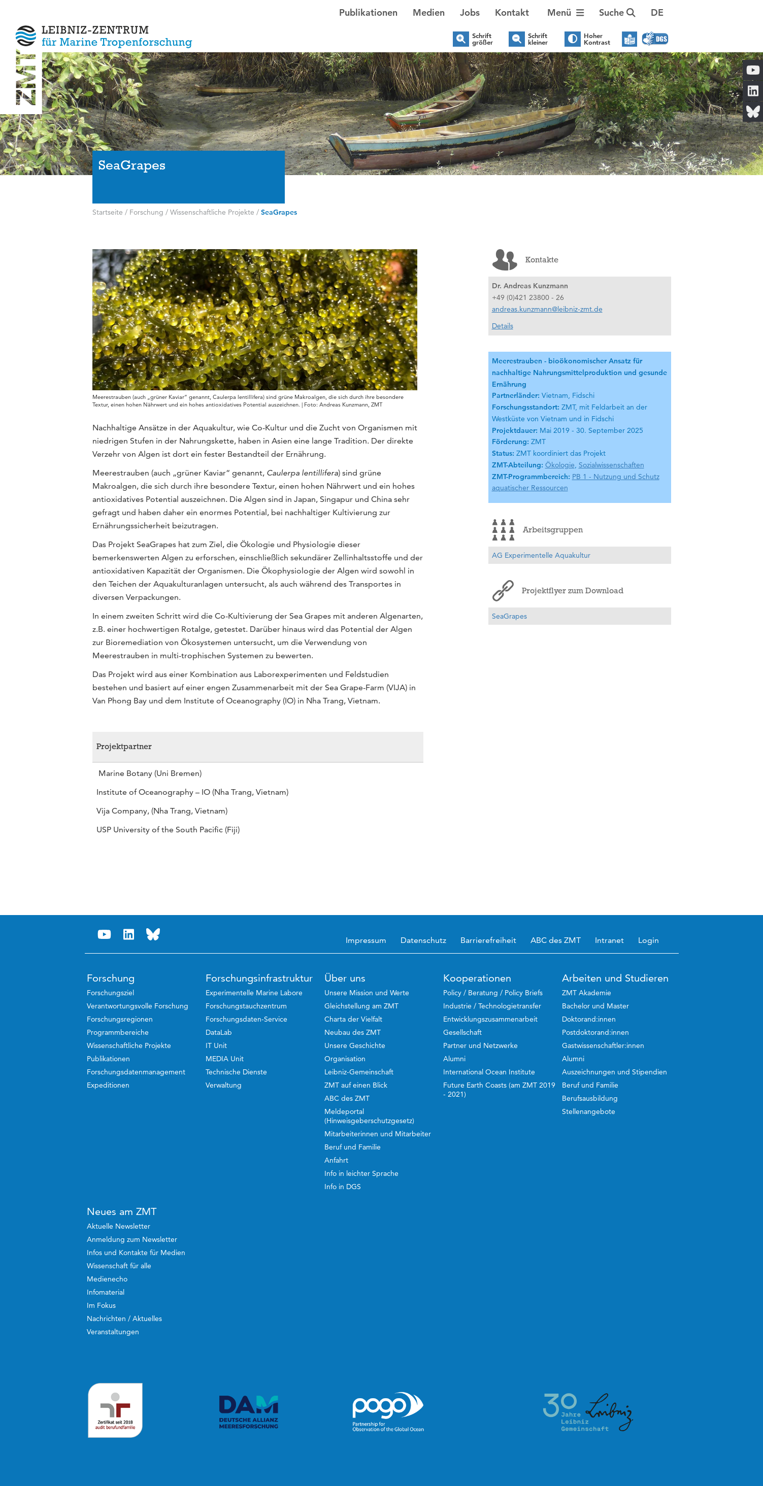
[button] (657, 12)
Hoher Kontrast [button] (597, 39)
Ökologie (560, 464)
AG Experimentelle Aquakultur (541, 555)
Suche (617, 12)
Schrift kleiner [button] (538, 39)
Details (502, 325)
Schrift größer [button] (482, 39)
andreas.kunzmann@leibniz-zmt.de (547, 309)
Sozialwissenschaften (611, 464)
